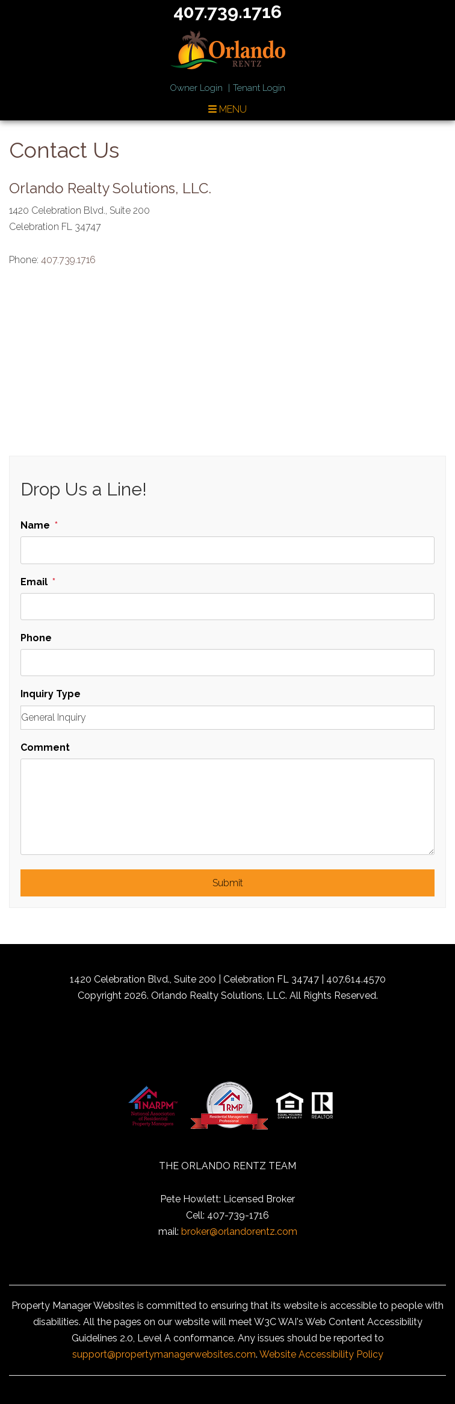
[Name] (227, 550)
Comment (45, 747)
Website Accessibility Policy (321, 1354)
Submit (227, 883)
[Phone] (227, 662)
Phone (36, 638)
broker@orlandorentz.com (239, 1231)
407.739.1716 (68, 260)
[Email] (227, 606)
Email (34, 582)
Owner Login (196, 87)
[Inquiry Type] (227, 718)
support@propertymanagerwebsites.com (164, 1354)
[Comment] (227, 807)
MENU (227, 109)
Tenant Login (259, 87)
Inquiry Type (50, 694)
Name (35, 525)
